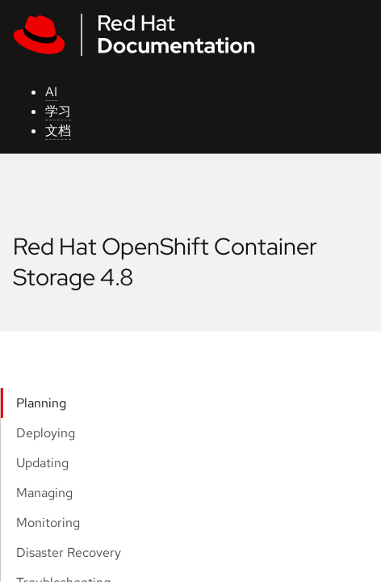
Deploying (45, 432)
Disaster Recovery (68, 552)
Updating (42, 462)
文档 (58, 130)
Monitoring (48, 522)
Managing (44, 492)
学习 (58, 111)
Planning (41, 402)
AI (51, 91)
